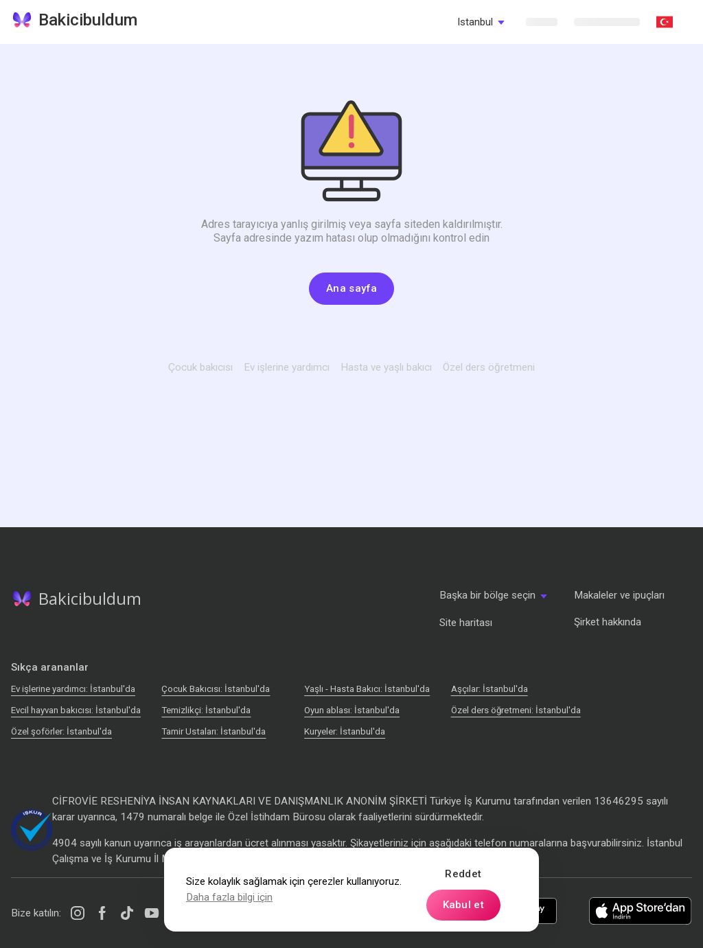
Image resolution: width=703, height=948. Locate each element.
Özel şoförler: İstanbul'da (61, 731)
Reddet (463, 874)
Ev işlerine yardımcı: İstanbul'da (73, 689)
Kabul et (463, 905)
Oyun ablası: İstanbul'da (352, 710)
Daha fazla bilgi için (229, 897)
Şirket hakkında (607, 622)
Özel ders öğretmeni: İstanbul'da (516, 710)
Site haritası (465, 622)
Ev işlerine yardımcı (287, 367)
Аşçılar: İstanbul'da (489, 689)
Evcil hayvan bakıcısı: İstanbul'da (76, 710)
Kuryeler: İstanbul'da (344, 731)
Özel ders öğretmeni (489, 367)
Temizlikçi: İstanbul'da (206, 710)
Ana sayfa (351, 288)
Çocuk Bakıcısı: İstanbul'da (215, 689)
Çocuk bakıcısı (200, 367)
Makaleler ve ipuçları (619, 595)
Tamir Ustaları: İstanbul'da (213, 731)
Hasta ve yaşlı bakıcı (386, 367)
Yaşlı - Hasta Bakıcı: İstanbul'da (367, 689)
